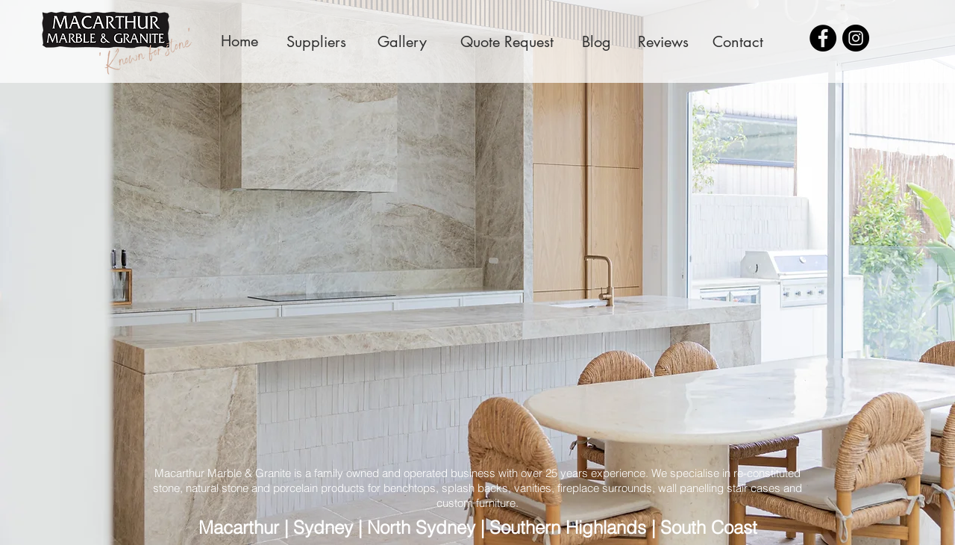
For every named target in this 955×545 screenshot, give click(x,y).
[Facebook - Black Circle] (823, 38)
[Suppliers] (316, 41)
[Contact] (738, 41)
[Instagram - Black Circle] (855, 38)
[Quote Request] (507, 41)
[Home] (239, 41)
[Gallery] (402, 41)
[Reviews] (663, 41)
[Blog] (596, 41)
